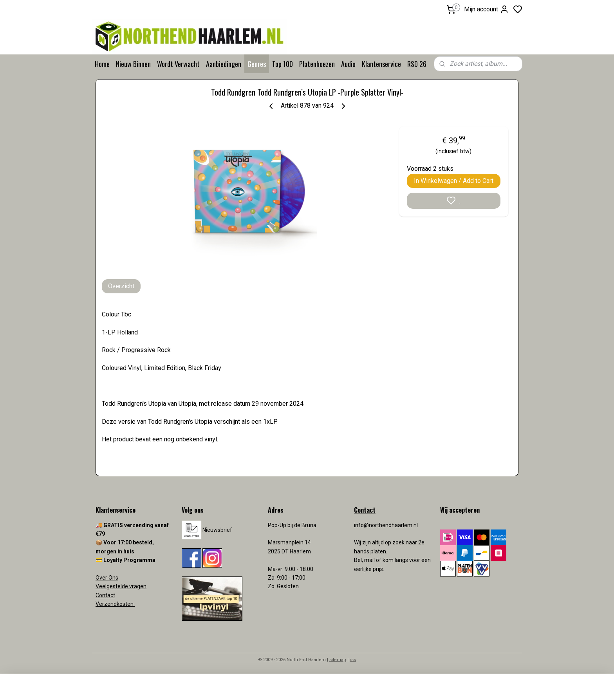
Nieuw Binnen (133, 64)
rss (353, 659)
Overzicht (121, 286)
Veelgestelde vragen (121, 586)
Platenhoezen (317, 64)
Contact (105, 595)
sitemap (337, 659)
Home (102, 64)
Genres (256, 64)
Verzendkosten (115, 604)
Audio (348, 64)
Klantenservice (381, 64)
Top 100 (282, 64)
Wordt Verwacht (178, 64)
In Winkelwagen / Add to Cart (453, 180)
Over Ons (107, 578)
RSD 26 (416, 64)
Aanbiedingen (223, 64)
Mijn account (486, 9)
